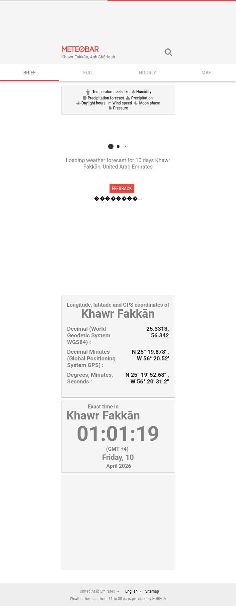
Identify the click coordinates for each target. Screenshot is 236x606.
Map (206, 72)
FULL (88, 72)
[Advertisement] (118, 22)
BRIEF (29, 72)
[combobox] (99, 591)
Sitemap (152, 591)
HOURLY (147, 72)
